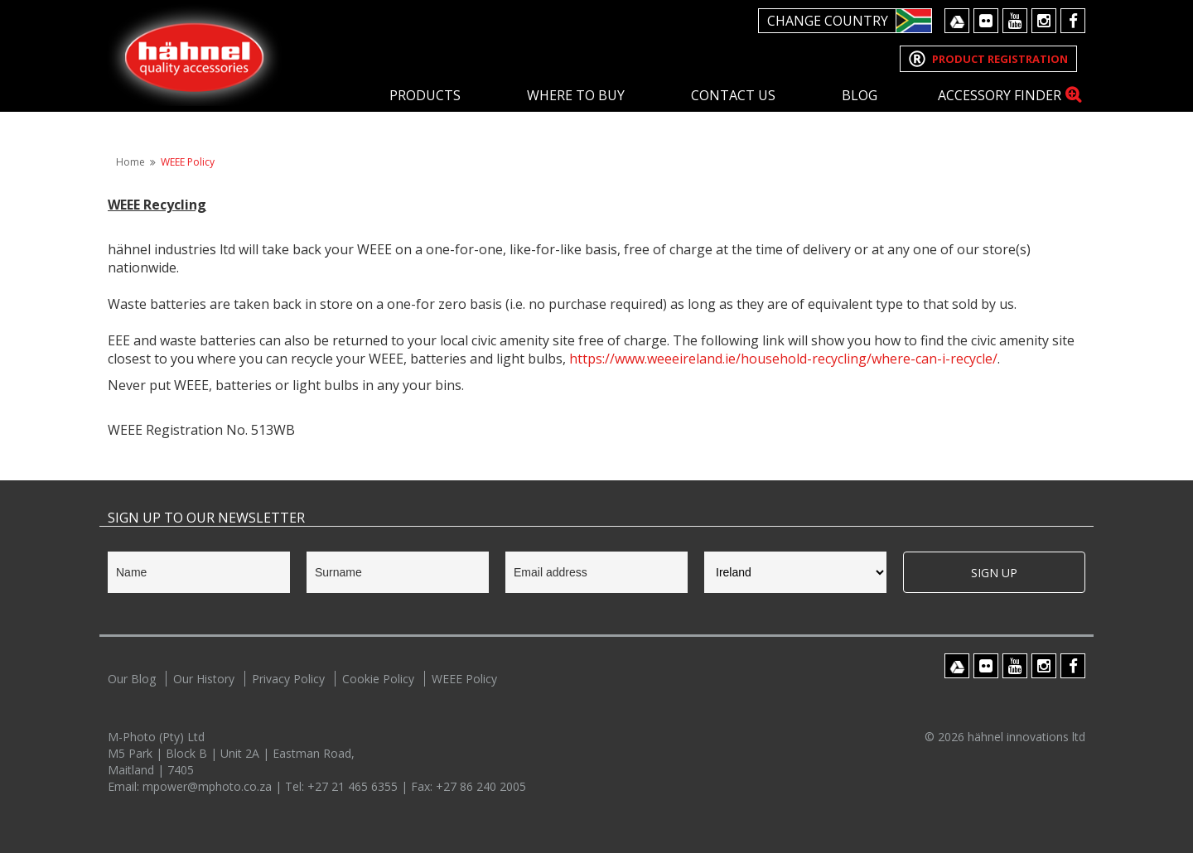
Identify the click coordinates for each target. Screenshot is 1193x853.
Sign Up (994, 573)
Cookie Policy (378, 679)
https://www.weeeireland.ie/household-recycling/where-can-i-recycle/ (783, 358)
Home (130, 162)
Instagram (1043, 20)
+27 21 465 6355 (354, 786)
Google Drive (956, 20)
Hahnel (195, 55)
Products (425, 95)
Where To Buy (576, 95)
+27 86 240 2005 (481, 786)
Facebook (1072, 20)
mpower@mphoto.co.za (208, 786)
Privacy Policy (288, 679)
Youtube (1014, 20)
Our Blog (132, 679)
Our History (203, 679)
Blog (859, 95)
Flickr (985, 20)
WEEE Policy (188, 162)
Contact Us (733, 95)
